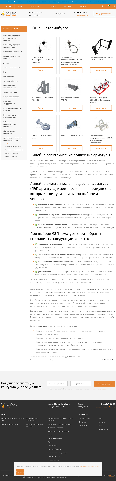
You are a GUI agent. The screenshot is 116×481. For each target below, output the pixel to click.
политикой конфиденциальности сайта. (89, 466)
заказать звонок (82, 15)
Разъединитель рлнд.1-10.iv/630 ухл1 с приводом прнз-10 (100, 100)
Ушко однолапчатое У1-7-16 (72, 135)
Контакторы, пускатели (12, 51)
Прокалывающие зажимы (14, 147)
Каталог (4, 414)
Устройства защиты (11, 97)
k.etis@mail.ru (83, 407)
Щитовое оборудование (9, 102)
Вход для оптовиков (104, 14)
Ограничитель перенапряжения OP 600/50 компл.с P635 (42, 59)
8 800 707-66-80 (81, 12)
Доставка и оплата (35, 6)
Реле (5, 72)
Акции (20, 6)
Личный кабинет (103, 429)
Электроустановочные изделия (12, 109)
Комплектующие (11, 156)
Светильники (8, 76)
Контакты (53, 6)
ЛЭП (6, 143)
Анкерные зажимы (11, 153)
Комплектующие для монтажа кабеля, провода (11, 37)
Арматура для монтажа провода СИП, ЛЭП (12, 139)
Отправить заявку (104, 384)
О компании (67, 6)
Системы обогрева (10, 81)
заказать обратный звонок (105, 407)
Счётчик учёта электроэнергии (9, 86)
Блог (100, 426)
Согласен (20, 472)
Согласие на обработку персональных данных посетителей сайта (45, 477)
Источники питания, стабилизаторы (11, 116)
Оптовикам (82, 6)
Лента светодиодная (11, 67)
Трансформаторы (10, 92)
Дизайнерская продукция (9, 132)
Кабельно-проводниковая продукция (9, 124)
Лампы (6, 63)
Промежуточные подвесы (14, 150)
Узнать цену (42, 70)
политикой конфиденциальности (101, 389)
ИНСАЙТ (111, 476)
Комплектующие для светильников (11, 46)
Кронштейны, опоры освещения (11, 57)
